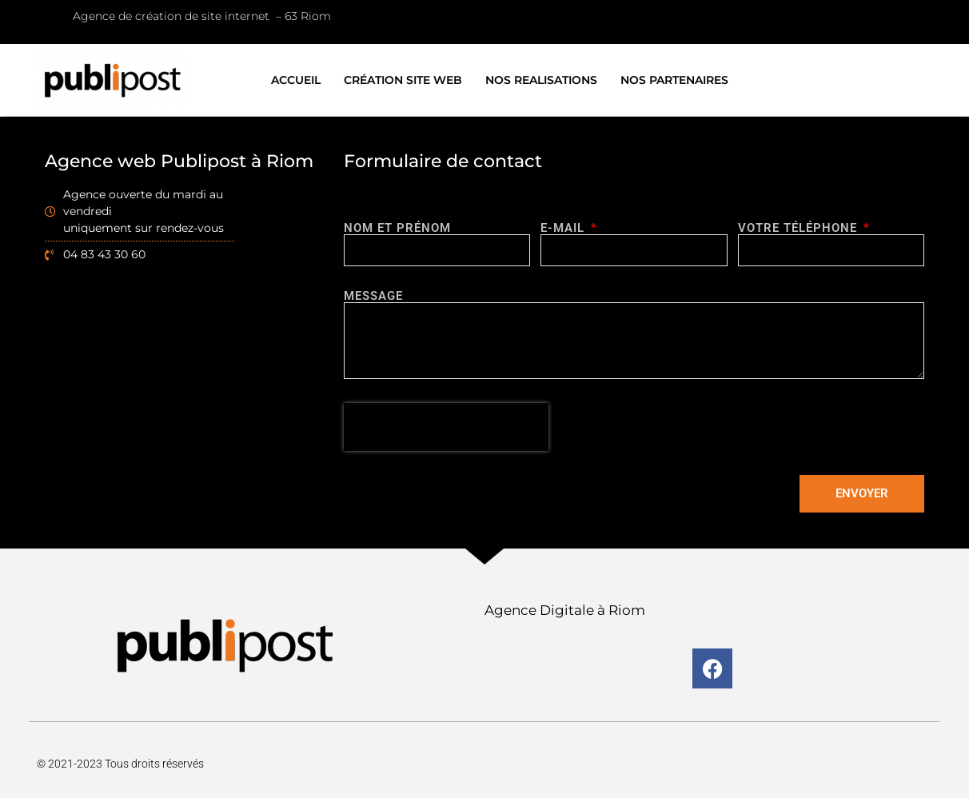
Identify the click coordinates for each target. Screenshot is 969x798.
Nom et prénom (397, 228)
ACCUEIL (296, 80)
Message (373, 296)
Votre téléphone (799, 228)
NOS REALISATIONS (541, 80)
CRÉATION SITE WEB (403, 80)
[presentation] (446, 427)
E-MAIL (564, 228)
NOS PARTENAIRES (674, 80)
